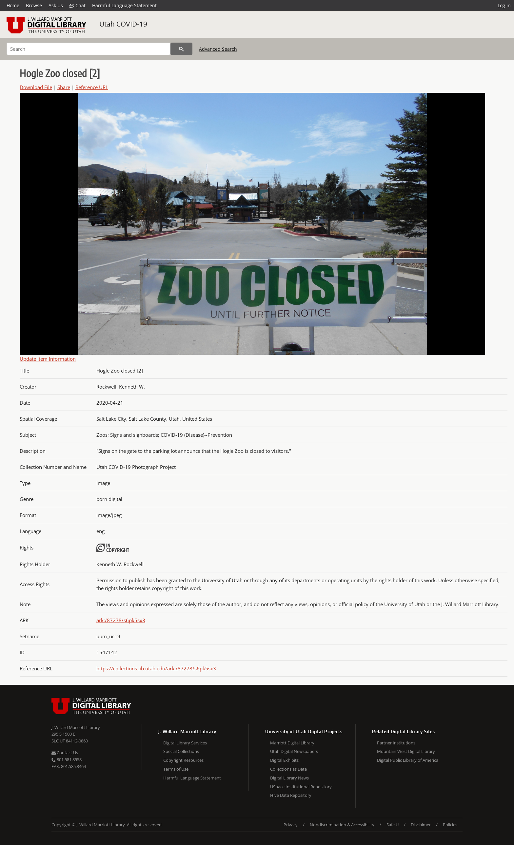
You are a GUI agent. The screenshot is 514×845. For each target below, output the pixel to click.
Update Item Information (48, 358)
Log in (504, 5)
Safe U (392, 825)
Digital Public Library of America (407, 760)
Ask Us (56, 5)
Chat (77, 5)
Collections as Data (288, 769)
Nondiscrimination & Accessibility (342, 825)
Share (63, 87)
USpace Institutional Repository (301, 787)
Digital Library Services (185, 743)
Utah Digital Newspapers (294, 751)
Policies (450, 825)
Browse (34, 5)
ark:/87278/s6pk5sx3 (120, 620)
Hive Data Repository (290, 795)
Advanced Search (218, 49)
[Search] (88, 49)
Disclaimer (421, 825)
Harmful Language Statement (124, 5)
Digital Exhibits (284, 760)
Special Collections (181, 751)
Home (13, 5)
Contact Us (64, 753)
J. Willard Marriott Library (75, 727)
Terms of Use (175, 769)
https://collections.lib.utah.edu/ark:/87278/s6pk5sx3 (156, 668)
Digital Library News (289, 778)
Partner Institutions (396, 743)
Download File (36, 87)
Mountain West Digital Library (406, 751)
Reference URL (91, 87)
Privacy (291, 825)
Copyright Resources (183, 760)
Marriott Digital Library (292, 743)
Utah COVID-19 (123, 24)
